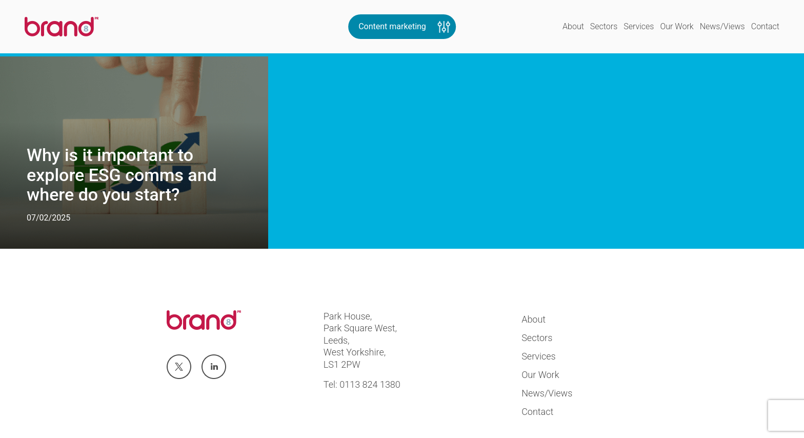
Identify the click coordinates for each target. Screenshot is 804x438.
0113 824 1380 (369, 384)
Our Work (676, 26)
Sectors (603, 26)
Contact (765, 26)
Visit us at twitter (178, 367)
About (573, 26)
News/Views (722, 26)
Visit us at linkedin (214, 367)
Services (639, 26)
